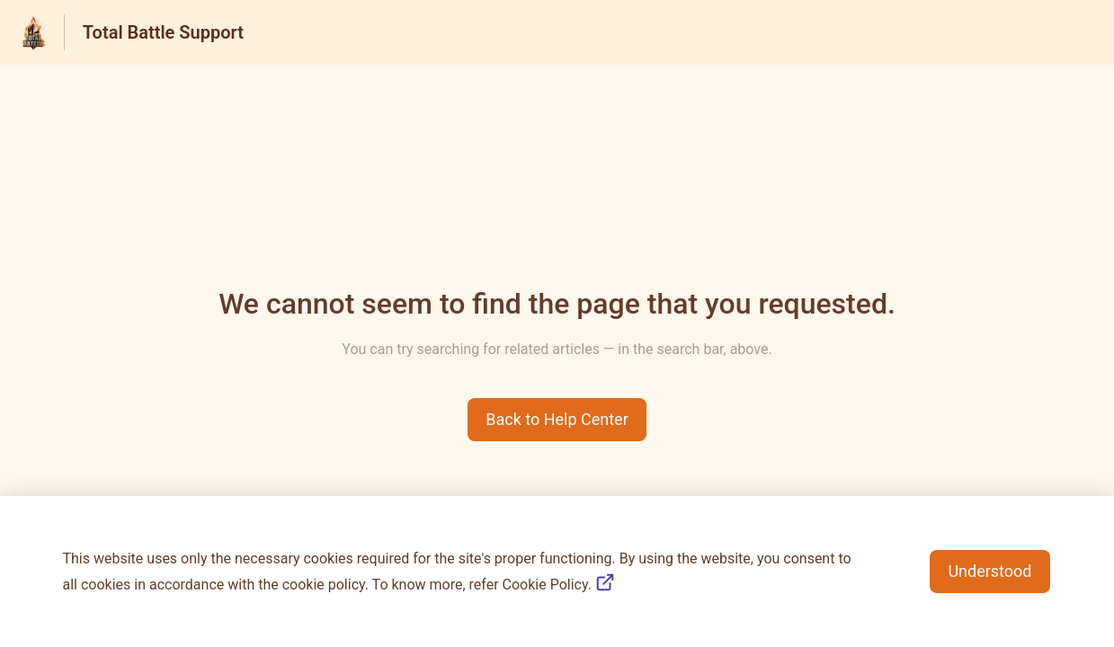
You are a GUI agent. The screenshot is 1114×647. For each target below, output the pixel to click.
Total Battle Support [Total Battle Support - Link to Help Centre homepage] (163, 32)
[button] (557, 419)
